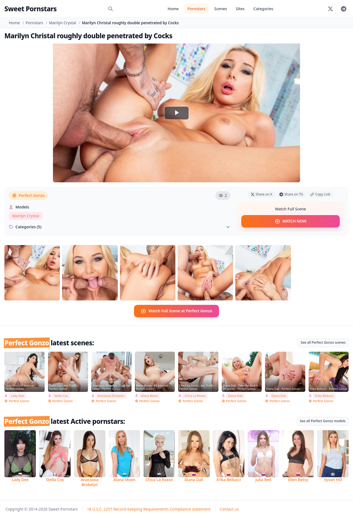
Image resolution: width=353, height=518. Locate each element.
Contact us (229, 509)
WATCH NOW (290, 221)
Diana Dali (235, 395)
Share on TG (291, 194)
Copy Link (320, 194)
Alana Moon (149, 395)
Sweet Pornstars (30, 8)
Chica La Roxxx (194, 395)
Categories (263, 8)
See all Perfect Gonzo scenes (323, 342)
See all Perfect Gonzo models (323, 421)
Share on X (261, 194)
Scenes (220, 8)
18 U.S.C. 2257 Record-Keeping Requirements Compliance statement (148, 509)
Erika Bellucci (324, 395)
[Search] (111, 9)
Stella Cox (61, 395)
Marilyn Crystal (62, 22)
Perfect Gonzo (28, 195)
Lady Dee (17, 395)
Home (173, 8)
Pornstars (196, 8)
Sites (240, 8)
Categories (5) (119, 226)
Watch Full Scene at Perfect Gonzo (176, 311)
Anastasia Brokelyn (111, 395)
